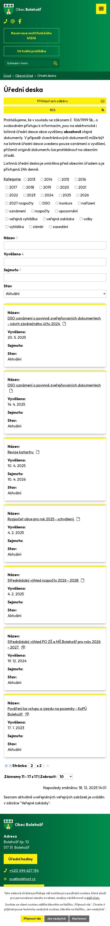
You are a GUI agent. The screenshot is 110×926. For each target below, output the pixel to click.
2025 (67, 195)
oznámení (17, 211)
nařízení (88, 203)
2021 (82, 187)
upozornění (68, 211)
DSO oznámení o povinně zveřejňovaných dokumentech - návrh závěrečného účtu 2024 (54, 321)
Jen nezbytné (56, 918)
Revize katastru (23, 452)
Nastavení (79, 918)
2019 (47, 187)
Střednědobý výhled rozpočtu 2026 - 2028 (46, 580)
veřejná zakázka (60, 218)
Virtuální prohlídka (31, 51)
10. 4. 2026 (17, 479)
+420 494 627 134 (24, 870)
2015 (65, 179)
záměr (38, 226)
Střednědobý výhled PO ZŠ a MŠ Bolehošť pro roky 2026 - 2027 (54, 644)
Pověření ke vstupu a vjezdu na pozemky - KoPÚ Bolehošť (47, 711)
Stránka (19, 765)
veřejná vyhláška (23, 218)
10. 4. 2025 (16, 465)
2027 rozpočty (21, 203)
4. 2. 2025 (16, 532)
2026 (84, 195)
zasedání (60, 226)
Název (9, 237)
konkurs (65, 203)
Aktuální (14, 359)
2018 (30, 187)
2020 (64, 187)
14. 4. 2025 (16, 404)
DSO (46, 203)
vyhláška (16, 226)
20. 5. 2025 (17, 337)
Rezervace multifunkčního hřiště (31, 35)
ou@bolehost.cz (22, 878)
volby (87, 218)
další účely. (93, 898)
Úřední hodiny (20, 859)
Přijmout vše (32, 918)
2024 (49, 195)
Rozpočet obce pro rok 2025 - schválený (44, 519)
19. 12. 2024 (17, 661)
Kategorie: (12, 179)
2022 (13, 195)
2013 (31, 179)
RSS (77, 110)
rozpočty (42, 211)
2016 (82, 179)
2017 (13, 187)
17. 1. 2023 (16, 727)
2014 (48, 179)
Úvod (7, 76)
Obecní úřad (24, 76)
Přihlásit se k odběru (70, 101)
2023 (31, 195)
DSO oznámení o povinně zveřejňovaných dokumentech (54, 388)
